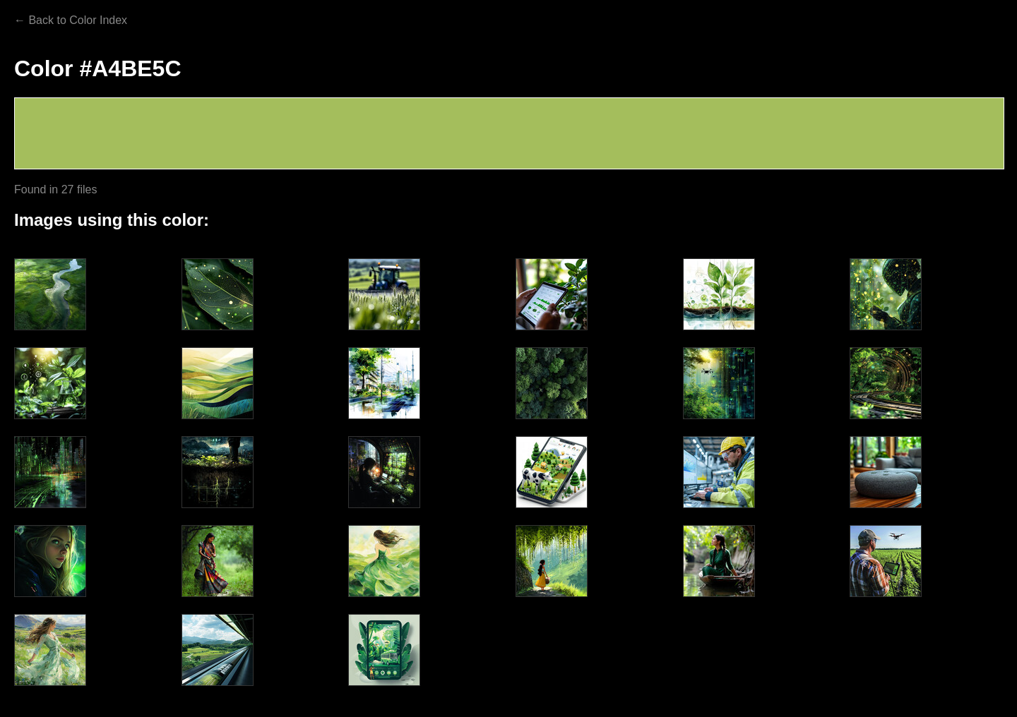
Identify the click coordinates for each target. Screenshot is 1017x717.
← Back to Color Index (70, 20)
